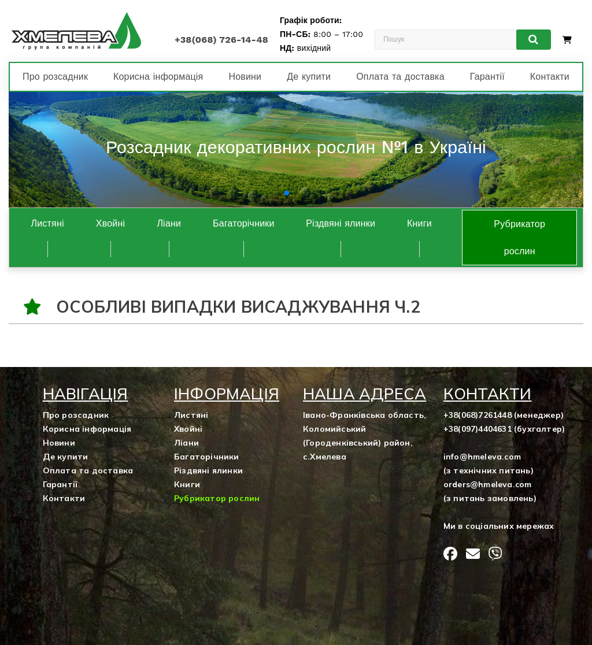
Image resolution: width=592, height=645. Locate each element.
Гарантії (487, 76)
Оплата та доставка (400, 76)
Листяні (47, 223)
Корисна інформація (158, 76)
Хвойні (110, 223)
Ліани (169, 223)
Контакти (549, 76)
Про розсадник (55, 76)
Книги (419, 223)
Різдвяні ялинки (340, 223)
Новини (244, 76)
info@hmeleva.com (482, 456)
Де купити (309, 76)
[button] (286, 193)
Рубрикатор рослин (519, 237)
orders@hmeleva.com (487, 484)
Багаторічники (244, 223)
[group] (296, 149)
